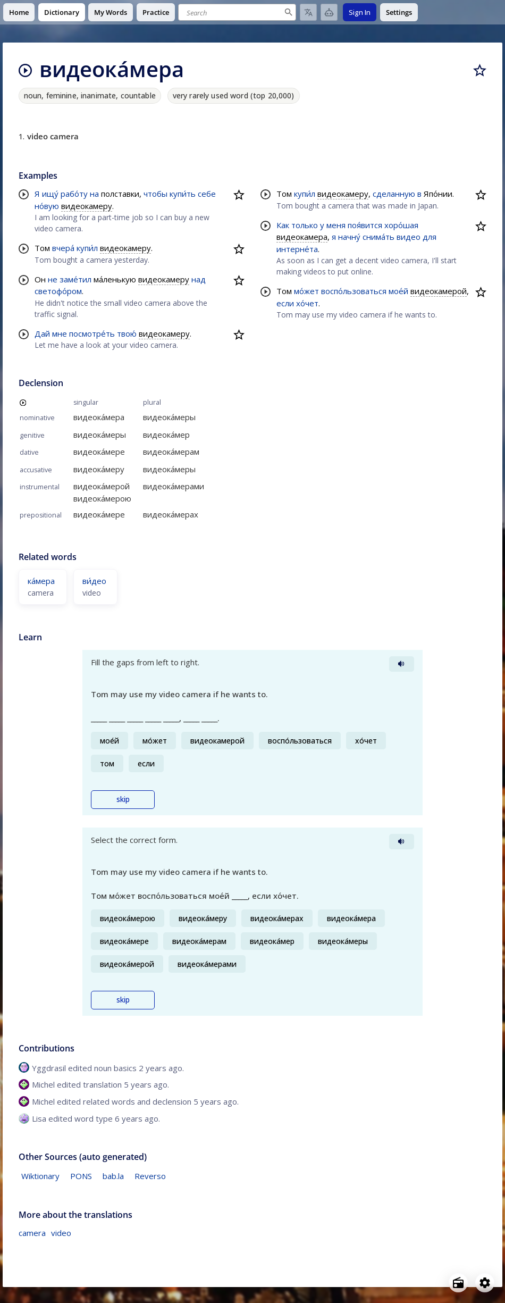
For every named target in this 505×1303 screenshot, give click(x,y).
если (285, 303)
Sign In (360, 12)
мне (59, 333)
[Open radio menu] (458, 1282)
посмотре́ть (92, 333)
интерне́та (297, 249)
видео (408, 236)
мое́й (398, 291)
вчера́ (63, 248)
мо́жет (306, 291)
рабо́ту (74, 193)
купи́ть (183, 193)
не (52, 279)
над (198, 279)
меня (336, 225)
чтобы (155, 193)
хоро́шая (401, 225)
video (61, 1232)
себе (207, 193)
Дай (42, 333)
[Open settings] (484, 1282)
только (304, 225)
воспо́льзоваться (353, 291)
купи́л (87, 248)
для (429, 236)
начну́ (349, 236)
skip (123, 799)
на (94, 193)
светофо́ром (58, 291)
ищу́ (50, 193)
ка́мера (41, 580)
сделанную (394, 193)
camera (32, 1232)
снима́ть (378, 236)
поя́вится (365, 225)
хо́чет (307, 303)
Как (282, 225)
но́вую (47, 206)
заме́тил (75, 279)
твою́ (127, 333)
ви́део (94, 580)
